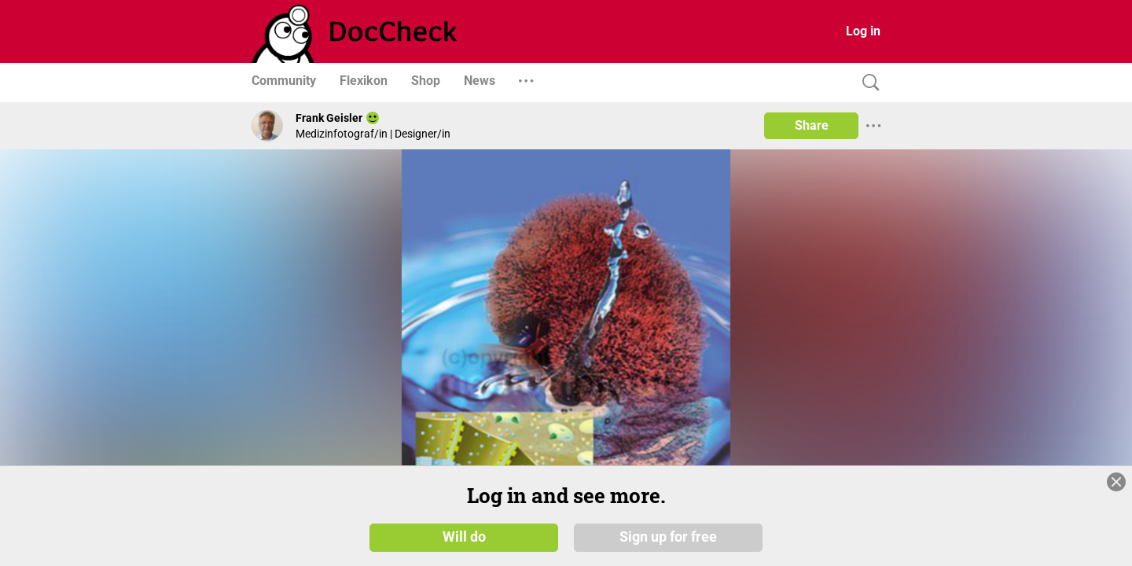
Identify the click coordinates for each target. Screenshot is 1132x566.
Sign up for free (668, 536)
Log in (863, 31)
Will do (464, 536)
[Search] (867, 83)
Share (812, 125)
